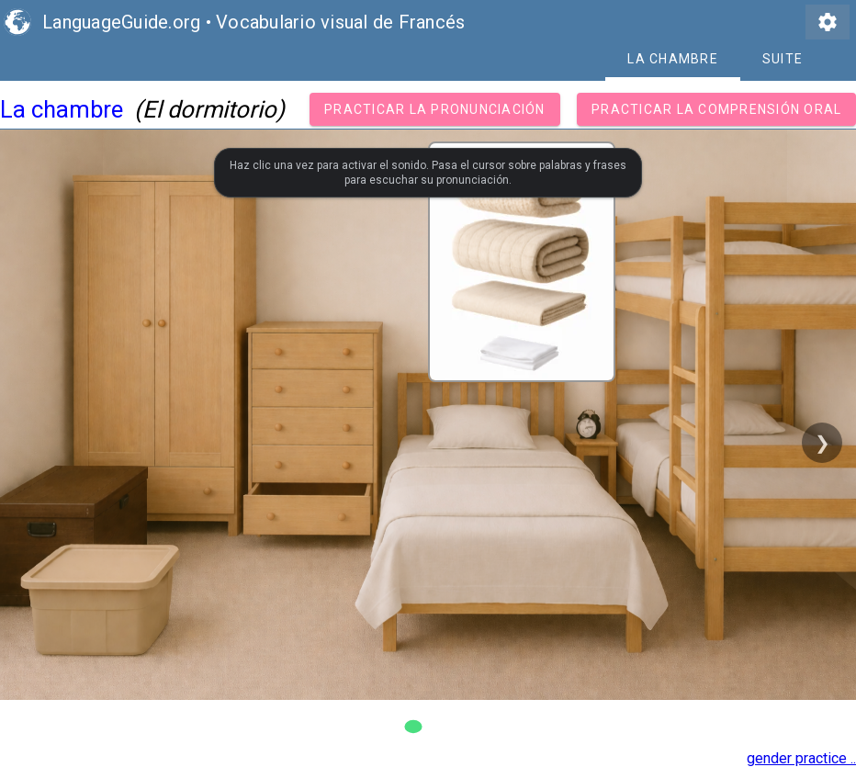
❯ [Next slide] (822, 443)
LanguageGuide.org (121, 22)
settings (828, 22)
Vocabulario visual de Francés (340, 22)
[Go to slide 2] (442, 726)
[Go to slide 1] (413, 726)
